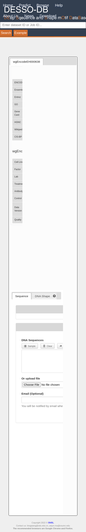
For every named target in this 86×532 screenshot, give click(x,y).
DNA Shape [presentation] (42, 296)
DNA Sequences (33, 340)
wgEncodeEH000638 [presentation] (26, 61)
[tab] (26, 61)
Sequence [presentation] (21, 296)
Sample (30, 346)
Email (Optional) (33, 393)
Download (48, 16)
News (29, 16)
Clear (47, 346)
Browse (43, 5)
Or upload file (31, 378)
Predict (24, 5)
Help (59, 5)
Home (8, 5)
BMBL (51, 523)
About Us (10, 16)
